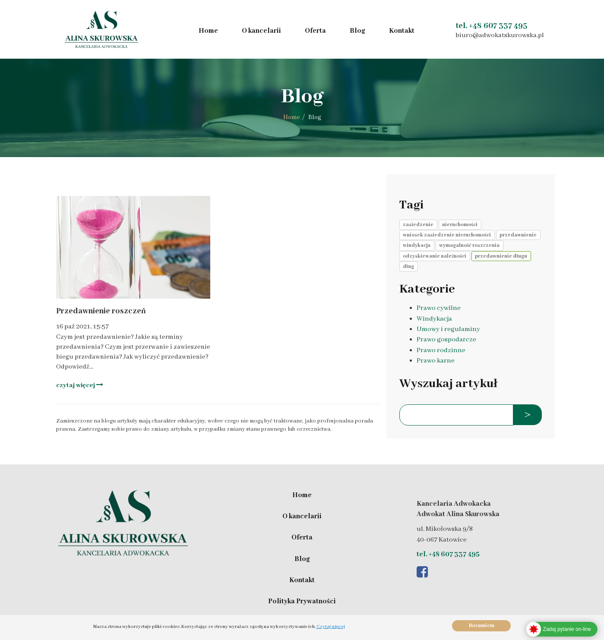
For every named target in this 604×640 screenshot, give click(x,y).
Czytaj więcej (330, 627)
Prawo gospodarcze (446, 339)
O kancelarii (261, 31)
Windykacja (434, 319)
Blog (357, 31)
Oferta (315, 31)
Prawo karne (436, 360)
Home (208, 31)
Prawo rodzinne (441, 350)
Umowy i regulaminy (448, 329)
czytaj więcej (79, 385)
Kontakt (401, 31)
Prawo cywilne (439, 308)
